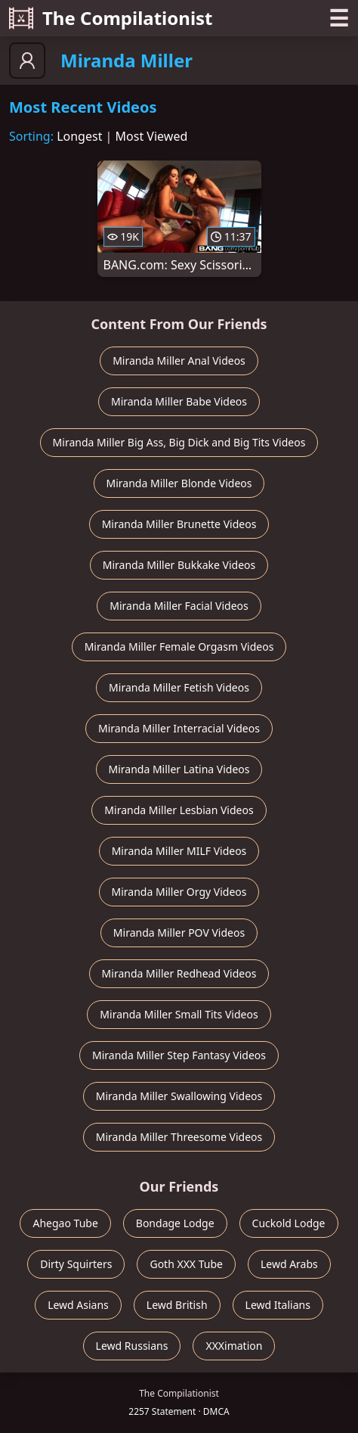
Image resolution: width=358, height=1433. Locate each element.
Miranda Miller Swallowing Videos (179, 1096)
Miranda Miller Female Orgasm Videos (179, 646)
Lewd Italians (277, 1305)
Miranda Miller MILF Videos (179, 851)
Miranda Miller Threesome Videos (179, 1137)
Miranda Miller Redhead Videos (179, 973)
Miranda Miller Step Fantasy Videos (179, 1055)
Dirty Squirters (76, 1264)
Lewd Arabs (289, 1264)
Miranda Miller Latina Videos (179, 769)
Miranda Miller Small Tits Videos (179, 1014)
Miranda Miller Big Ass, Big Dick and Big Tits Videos (179, 442)
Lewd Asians (78, 1305)
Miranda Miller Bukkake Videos (179, 565)
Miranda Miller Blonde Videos (179, 483)
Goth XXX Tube (186, 1264)
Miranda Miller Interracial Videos (179, 728)
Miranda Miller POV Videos (179, 932)
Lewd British (177, 1305)
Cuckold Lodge (289, 1223)
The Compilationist (111, 17)
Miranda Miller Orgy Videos (179, 891)
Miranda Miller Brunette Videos (179, 524)
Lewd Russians (132, 1345)
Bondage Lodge (175, 1223)
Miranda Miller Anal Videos (179, 360)
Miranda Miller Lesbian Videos (178, 810)
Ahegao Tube (64, 1223)
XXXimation (233, 1345)
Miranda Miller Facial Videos (179, 605)
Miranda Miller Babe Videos (179, 401)
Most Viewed (152, 136)
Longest (79, 136)
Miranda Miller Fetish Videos (179, 687)
